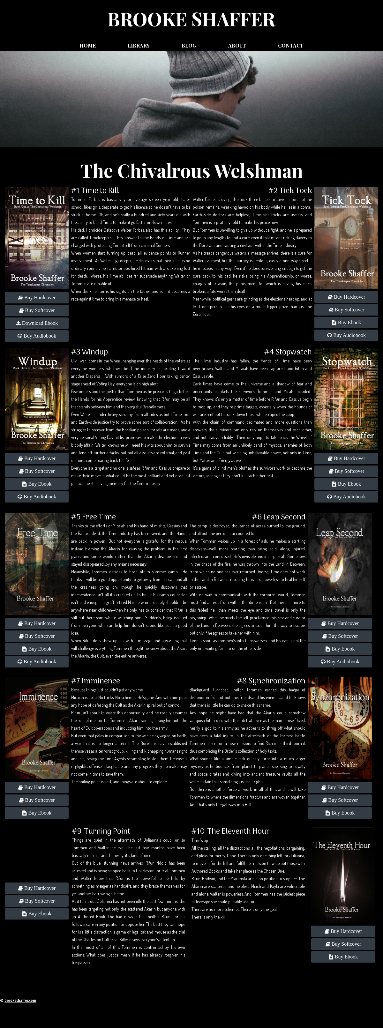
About (237, 45)
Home (87, 45)
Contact (291, 45)
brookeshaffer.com (20, 1000)
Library (139, 45)
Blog (189, 45)
